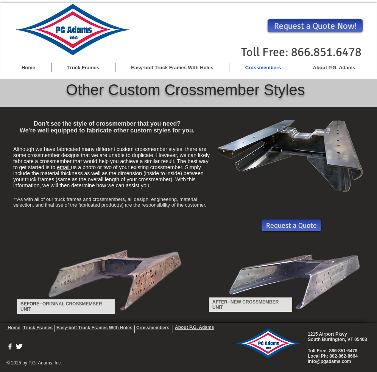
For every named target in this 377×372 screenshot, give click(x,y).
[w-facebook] (10, 346)
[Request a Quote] (291, 225)
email (64, 167)
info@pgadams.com (329, 361)
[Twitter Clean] (19, 346)
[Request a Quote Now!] (315, 25)
